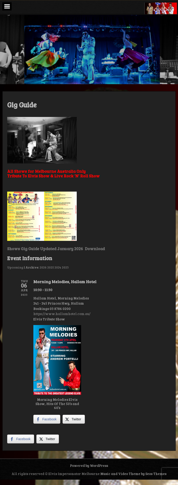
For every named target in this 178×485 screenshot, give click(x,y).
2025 (50, 267)
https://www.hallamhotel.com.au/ (61, 313)
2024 (57, 267)
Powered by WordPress (89, 465)
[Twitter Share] (74, 419)
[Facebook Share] (46, 419)
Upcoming (15, 267)
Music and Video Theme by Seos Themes (133, 473)
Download (94, 248)
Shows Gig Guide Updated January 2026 (45, 248)
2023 (65, 267)
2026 (43, 267)
